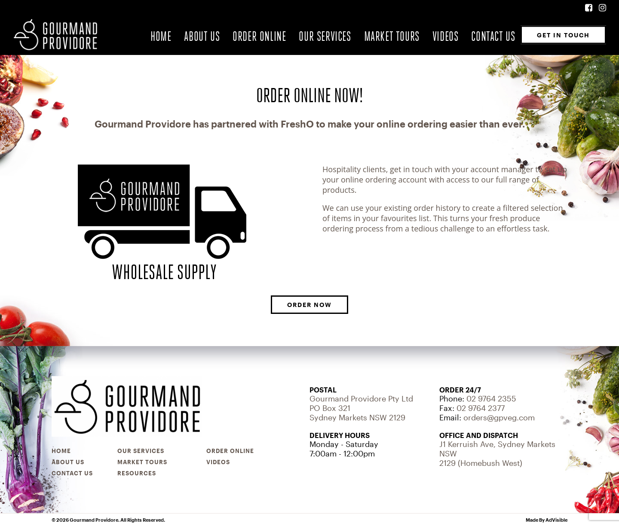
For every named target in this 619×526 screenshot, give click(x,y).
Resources (136, 473)
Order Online (259, 36)
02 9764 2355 (491, 398)
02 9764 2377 (481, 408)
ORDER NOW (309, 304)
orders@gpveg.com (499, 417)
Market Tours (392, 36)
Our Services (325, 36)
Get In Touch (563, 34)
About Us (202, 36)
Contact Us (493, 36)
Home (160, 36)
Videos (445, 36)
